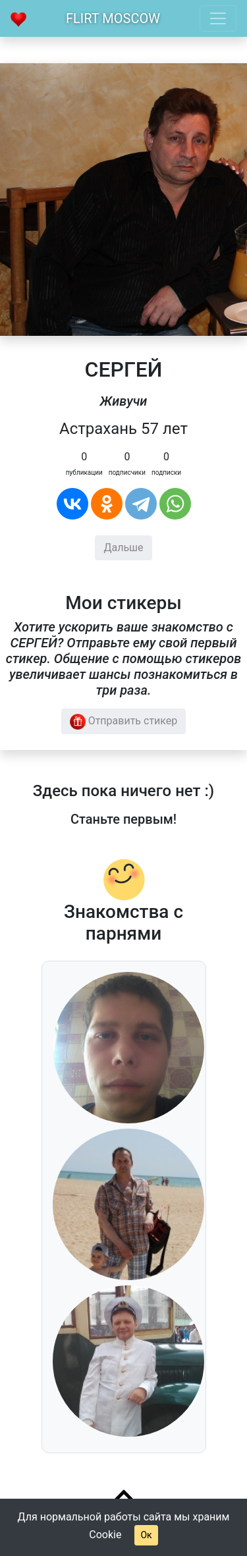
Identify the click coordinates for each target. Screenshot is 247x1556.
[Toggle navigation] (218, 18)
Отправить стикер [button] (124, 722)
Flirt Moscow (113, 18)
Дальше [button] (123, 547)
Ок (145, 1535)
